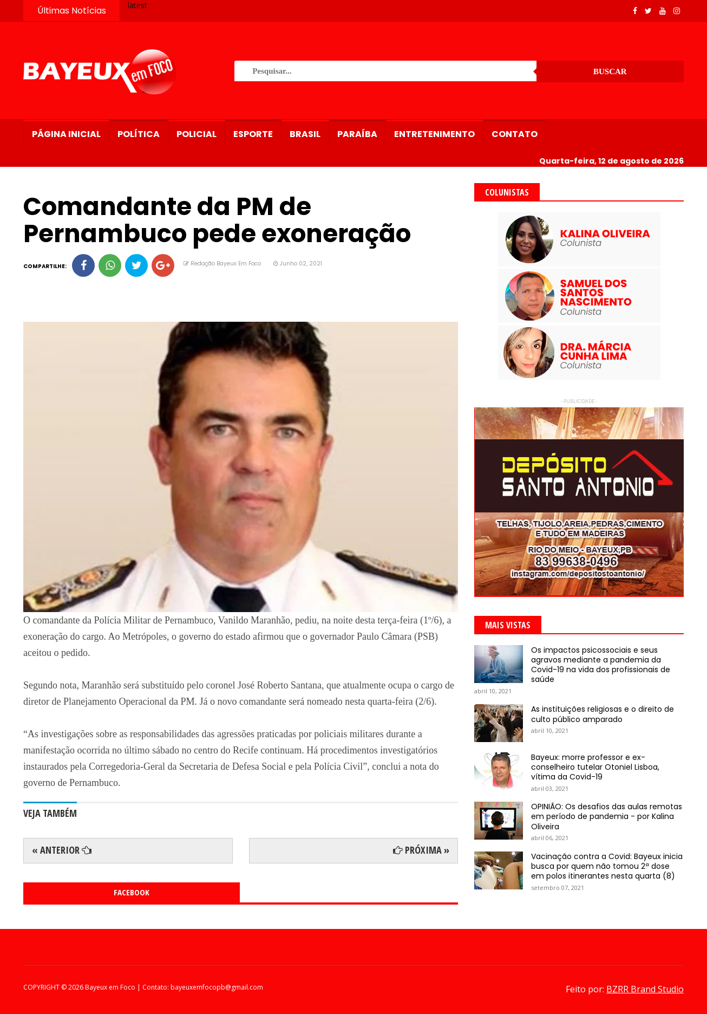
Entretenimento (434, 134)
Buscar (610, 71)
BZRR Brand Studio (645, 989)
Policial (196, 134)
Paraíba (357, 134)
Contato (515, 134)
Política (138, 134)
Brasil (305, 134)
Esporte (253, 134)
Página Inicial (66, 134)
